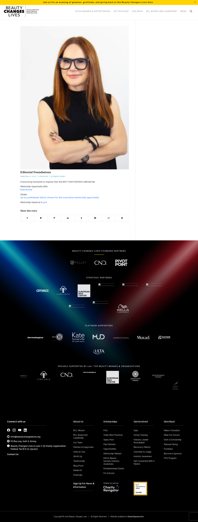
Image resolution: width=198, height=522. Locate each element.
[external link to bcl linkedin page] (25, 431)
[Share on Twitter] (40, 218)
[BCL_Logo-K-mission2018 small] (21, 11)
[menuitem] (93, 11)
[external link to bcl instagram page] (14, 431)
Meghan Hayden (59, 176)
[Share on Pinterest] (54, 218)
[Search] (191, 11)
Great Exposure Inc (135, 517)
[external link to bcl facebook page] (8, 431)
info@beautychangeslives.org (23, 436)
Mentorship (44, 176)
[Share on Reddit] (108, 218)
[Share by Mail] (122, 218)
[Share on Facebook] (27, 218)
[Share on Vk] (95, 218)
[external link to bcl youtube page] (19, 431)
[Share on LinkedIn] (68, 218)
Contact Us (13, 454)
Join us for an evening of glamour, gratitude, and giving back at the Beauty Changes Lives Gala (98, 2)
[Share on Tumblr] (81, 218)
